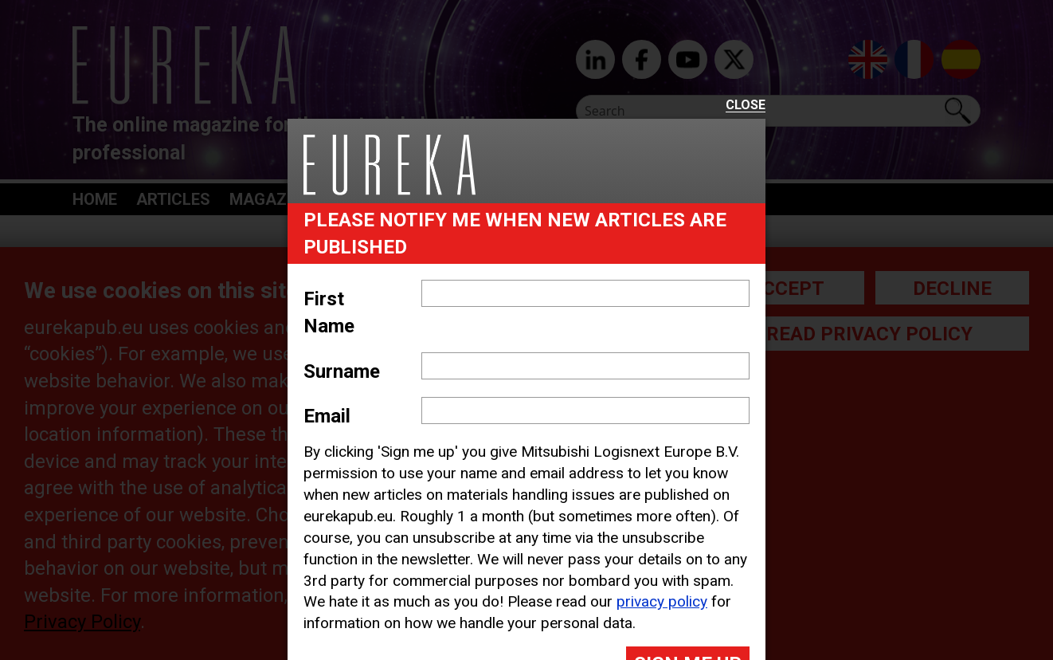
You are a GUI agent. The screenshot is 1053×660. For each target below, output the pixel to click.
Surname (341, 371)
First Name (328, 312)
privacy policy (662, 601)
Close (745, 105)
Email (326, 416)
